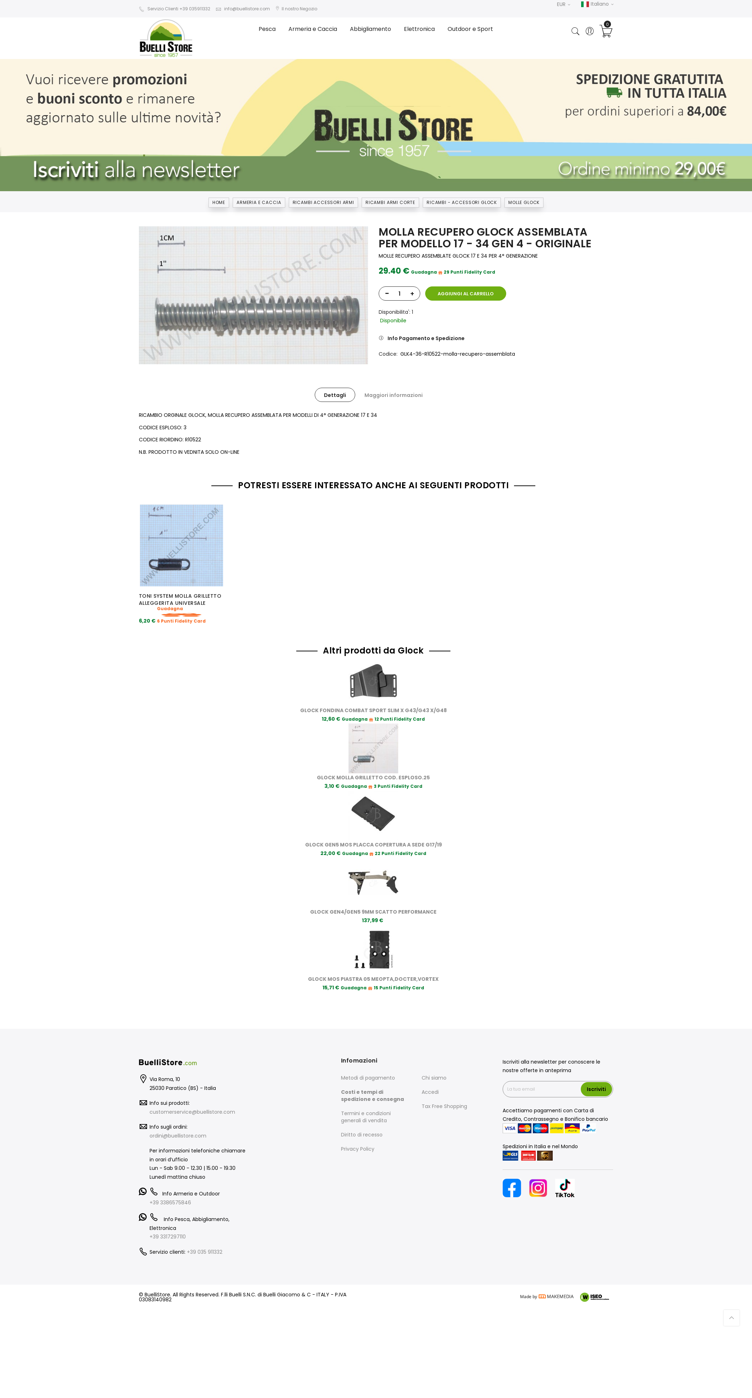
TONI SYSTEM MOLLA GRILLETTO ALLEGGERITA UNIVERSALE (180, 599)
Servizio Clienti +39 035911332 (174, 9)
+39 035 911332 (204, 1243)
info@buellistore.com (243, 9)
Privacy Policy (357, 1140)
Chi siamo (434, 1069)
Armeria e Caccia (259, 202)
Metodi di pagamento (368, 1069)
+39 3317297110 (168, 1228)
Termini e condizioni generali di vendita (366, 1109)
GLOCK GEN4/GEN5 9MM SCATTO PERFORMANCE (373, 903)
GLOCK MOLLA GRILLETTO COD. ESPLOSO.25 (373, 769)
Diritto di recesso (362, 1126)
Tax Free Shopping (444, 1098)
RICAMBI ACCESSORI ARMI (323, 202)
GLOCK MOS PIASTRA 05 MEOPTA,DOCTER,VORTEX (373, 970)
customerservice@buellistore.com (192, 1103)
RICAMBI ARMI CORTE (390, 202)
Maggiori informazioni (393, 395)
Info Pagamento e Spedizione (426, 338)
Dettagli (335, 395)
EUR (563, 4)
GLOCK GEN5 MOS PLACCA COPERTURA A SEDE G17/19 (373, 836)
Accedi (430, 1083)
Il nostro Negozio (296, 9)
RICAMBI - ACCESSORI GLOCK (462, 202)
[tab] (335, 395)
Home (218, 202)
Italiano (597, 4)
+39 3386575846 (170, 1194)
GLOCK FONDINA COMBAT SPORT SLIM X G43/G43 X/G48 (373, 702)
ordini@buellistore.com (178, 1127)
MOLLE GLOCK (524, 202)
